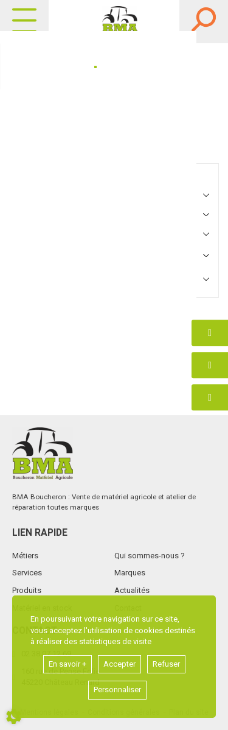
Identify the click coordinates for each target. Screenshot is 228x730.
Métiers (25, 555)
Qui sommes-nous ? (149, 555)
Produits (26, 590)
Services (27, 572)
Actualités (132, 590)
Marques (129, 572)
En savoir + (67, 664)
